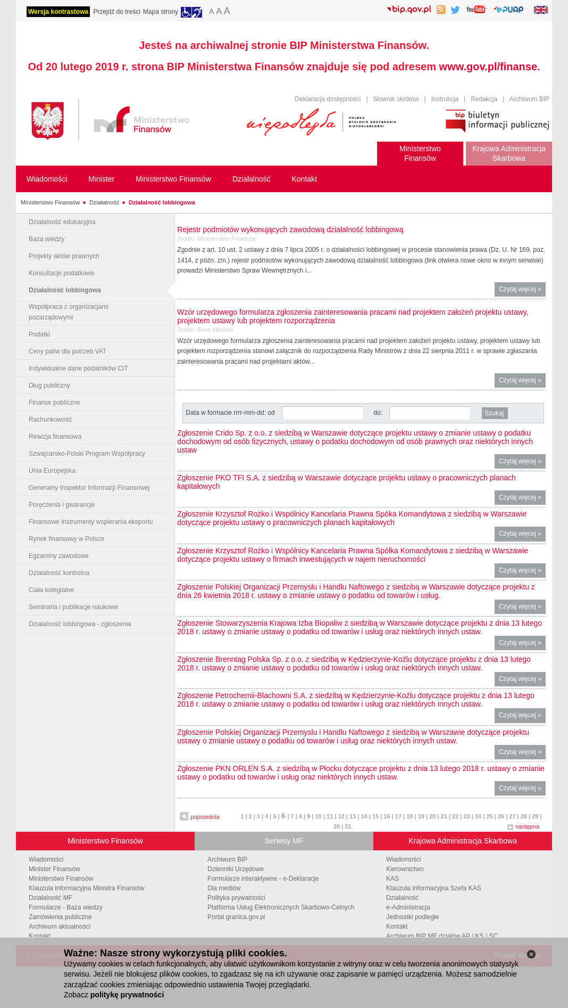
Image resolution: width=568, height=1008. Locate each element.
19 (421, 816)
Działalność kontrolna (59, 573)
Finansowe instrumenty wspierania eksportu (91, 522)
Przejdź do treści (116, 11)
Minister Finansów (54, 869)
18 (409, 816)
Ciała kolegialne (51, 590)
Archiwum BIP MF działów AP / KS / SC (442, 936)
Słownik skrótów (396, 99)
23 (466, 816)
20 (432, 816)
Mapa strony (160, 11)
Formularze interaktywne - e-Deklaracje (263, 878)
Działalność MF (50, 898)
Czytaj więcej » (522, 290)
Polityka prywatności (236, 898)
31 (348, 826)
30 (336, 826)
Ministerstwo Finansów (50, 202)
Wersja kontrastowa (58, 11)
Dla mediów (224, 888)
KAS (392, 878)
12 (341, 816)
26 (501, 816)
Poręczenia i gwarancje (62, 505)
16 (386, 816)
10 (318, 816)
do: (378, 412)
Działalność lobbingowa (162, 202)
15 (375, 816)
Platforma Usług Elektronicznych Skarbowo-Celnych (281, 907)
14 (364, 816)
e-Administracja (408, 907)
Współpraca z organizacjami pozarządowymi (68, 312)
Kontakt (40, 936)
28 (524, 816)
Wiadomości (46, 859)
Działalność (104, 202)
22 (455, 816)
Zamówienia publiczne (60, 917)
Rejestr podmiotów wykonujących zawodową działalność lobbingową (290, 229)
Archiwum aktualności (59, 926)
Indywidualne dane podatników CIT (78, 368)
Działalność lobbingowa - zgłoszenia (80, 624)
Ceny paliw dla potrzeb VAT (67, 351)
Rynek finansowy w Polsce (66, 539)
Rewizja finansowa (55, 436)
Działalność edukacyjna (62, 222)
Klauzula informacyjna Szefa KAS (433, 888)
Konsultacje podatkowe (61, 273)
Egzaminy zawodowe (59, 556)
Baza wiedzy (46, 239)
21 (444, 816)
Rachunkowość (50, 419)
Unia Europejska (52, 470)
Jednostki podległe (412, 917)
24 (478, 816)
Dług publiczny (49, 385)
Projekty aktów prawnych (64, 256)
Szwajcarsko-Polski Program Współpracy (87, 453)
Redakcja (484, 99)
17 (398, 816)
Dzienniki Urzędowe (235, 869)
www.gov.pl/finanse (488, 66)
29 (535, 816)
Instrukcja (444, 99)
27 (512, 816)
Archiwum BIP (529, 99)
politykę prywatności (127, 994)
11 (330, 816)
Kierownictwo (405, 869)
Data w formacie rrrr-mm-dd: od (231, 412)
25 (489, 816)
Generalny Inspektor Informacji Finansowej (89, 487)
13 (352, 816)
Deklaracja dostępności (328, 99)
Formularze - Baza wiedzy (66, 907)
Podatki (39, 334)
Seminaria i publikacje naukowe (73, 607)
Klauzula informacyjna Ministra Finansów (86, 888)
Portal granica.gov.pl (236, 917)
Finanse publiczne (54, 402)
